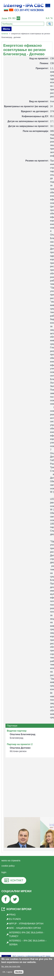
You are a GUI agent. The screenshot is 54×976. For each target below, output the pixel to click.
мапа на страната (10, 860)
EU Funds (15, 919)
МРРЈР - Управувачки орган (26, 923)
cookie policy (8, 866)
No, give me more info (10, 967)
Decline (18, 973)
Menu (6, 28)
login (3, 872)
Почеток (4, 34)
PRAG (12, 914)
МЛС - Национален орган (25, 928)
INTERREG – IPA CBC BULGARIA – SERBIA (28, 942)
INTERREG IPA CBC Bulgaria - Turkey (26, 934)
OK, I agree (7, 973)
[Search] (22, 24)
